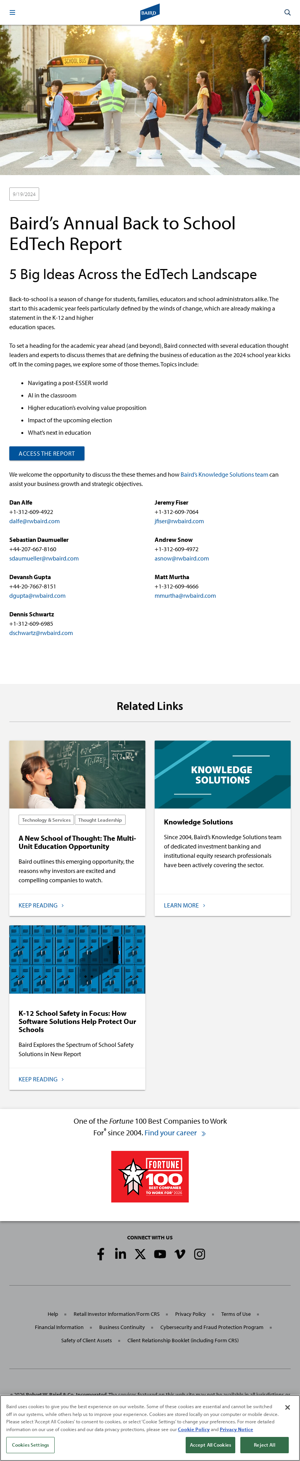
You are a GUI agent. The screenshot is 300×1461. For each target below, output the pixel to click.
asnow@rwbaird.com (182, 558)
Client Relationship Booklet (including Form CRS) (183, 1340)
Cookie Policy (194, 1431)
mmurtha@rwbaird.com (185, 595)
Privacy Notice (236, 1431)
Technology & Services (71, 194)
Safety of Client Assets (86, 1340)
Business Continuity (122, 1327)
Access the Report (47, 453)
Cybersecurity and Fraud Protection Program (212, 1327)
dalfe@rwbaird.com (34, 521)
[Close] (287, 1409)
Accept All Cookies (210, 1447)
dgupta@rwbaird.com (37, 595)
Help (53, 1313)
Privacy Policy (190, 1313)
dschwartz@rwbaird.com (41, 633)
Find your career (176, 1132)
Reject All (264, 1447)
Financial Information (59, 1327)
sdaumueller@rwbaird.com (44, 558)
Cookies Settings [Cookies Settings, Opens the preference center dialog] (30, 1447)
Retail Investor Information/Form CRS (117, 1313)
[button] (12, 12)
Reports (113, 194)
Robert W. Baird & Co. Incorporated (66, 1394)
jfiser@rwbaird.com (179, 521)
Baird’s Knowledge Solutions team (224, 474)
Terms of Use (236, 1313)
